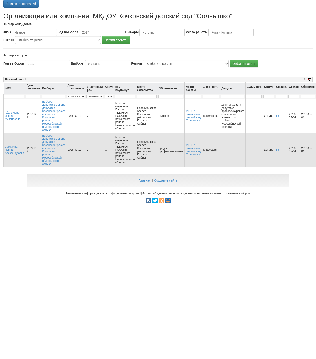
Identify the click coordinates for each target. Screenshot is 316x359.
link (278, 115)
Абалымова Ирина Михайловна (12, 116)
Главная (144, 180)
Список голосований (21, 4)
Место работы (197, 32)
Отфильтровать (116, 40)
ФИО (7, 32)
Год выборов (68, 32)
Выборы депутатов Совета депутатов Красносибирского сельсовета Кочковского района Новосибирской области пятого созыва (53, 116)
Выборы (132, 32)
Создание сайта (165, 180)
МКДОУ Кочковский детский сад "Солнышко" (193, 116)
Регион (8, 40)
